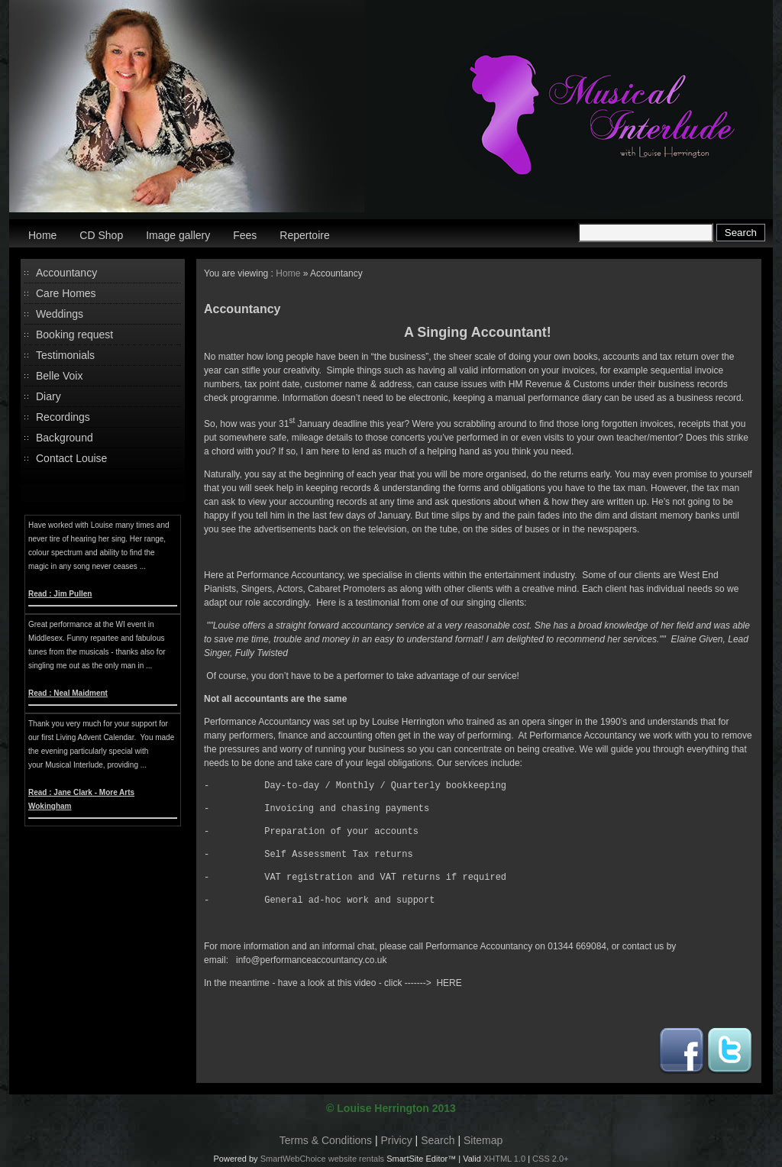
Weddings (59, 314)
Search (437, 1140)
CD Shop (101, 235)
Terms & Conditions (326, 1140)
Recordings (63, 417)
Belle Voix (59, 376)
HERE (448, 983)
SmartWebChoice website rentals (322, 1158)
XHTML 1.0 (504, 1158)
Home (42, 235)
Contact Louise (71, 458)
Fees (245, 235)
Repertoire (304, 235)
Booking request (74, 334)
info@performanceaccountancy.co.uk (311, 960)
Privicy (396, 1140)
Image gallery (178, 235)
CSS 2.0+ (550, 1158)
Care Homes (66, 293)
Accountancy (66, 273)
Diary (48, 396)
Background (64, 438)
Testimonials (65, 355)
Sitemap (483, 1140)
